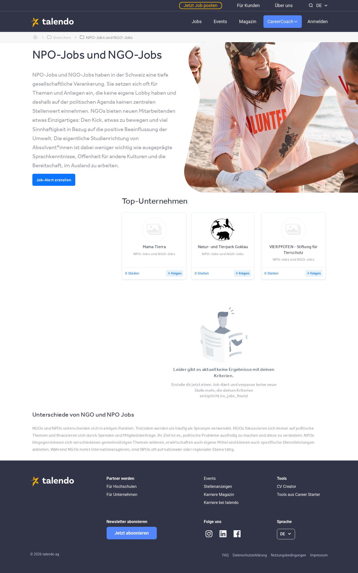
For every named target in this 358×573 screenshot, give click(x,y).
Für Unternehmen (122, 494)
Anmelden (317, 21)
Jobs (197, 21)
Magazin (247, 21)
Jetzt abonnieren (132, 533)
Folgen (176, 273)
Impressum (319, 555)
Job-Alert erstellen (53, 179)
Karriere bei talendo (221, 502)
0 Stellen (132, 273)
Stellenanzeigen (218, 486)
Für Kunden (248, 5)
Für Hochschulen (122, 486)
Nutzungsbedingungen (288, 555)
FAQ (225, 555)
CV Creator (286, 486)
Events (220, 21)
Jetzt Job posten (200, 5)
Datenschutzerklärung (250, 555)
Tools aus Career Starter (298, 494)
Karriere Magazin (219, 494)
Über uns (284, 5)
